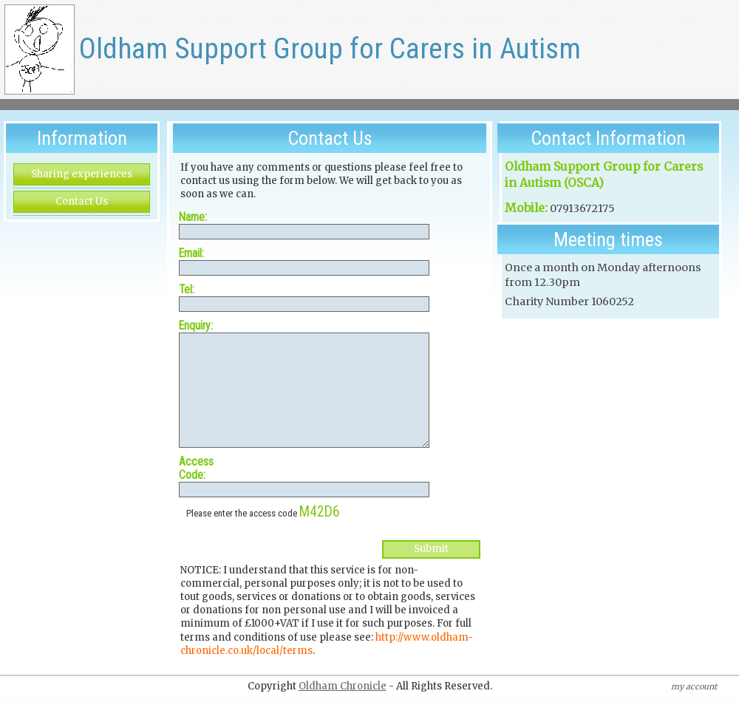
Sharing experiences (81, 174)
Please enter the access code (263, 535)
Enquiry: (196, 326)
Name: (193, 217)
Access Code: (196, 490)
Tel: (186, 289)
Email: (191, 253)
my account (694, 708)
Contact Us (81, 201)
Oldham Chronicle (342, 708)
